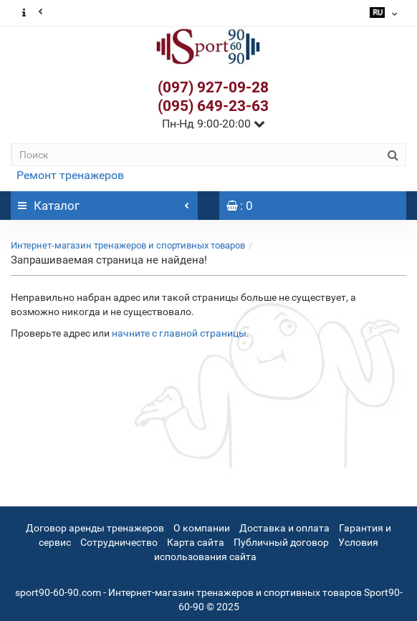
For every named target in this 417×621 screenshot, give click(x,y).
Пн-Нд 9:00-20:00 (213, 123)
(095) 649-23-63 (213, 106)
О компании (201, 528)
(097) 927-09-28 (213, 87)
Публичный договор (281, 542)
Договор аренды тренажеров (95, 528)
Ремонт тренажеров (70, 175)
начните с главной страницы (179, 333)
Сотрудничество (119, 542)
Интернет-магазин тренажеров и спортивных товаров (128, 245)
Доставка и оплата (284, 528)
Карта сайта (195, 542)
